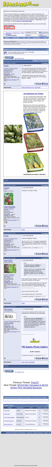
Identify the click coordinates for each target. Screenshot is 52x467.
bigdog (6, 188)
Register (7, 37)
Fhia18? (35, 382)
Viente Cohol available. (9, 417)
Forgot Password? (43, 35)
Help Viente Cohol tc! (9, 420)
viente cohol (7, 410)
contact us (11, 25)
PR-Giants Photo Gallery (35, 347)
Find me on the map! (9, 69)
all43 (26, 362)
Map (29, 37)
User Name (28, 32)
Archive (46, 432)
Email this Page (20, 58)
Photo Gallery (16, 37)
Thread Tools (43, 60)
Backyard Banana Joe (28, 87)
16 (9, 327)
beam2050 (37, 87)
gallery (24, 42)
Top (49, 432)
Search (45, 37)
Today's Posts (36, 37)
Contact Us (29, 432)
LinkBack (35, 60)
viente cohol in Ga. (8, 424)
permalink (45, 63)
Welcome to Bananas (12, 79)
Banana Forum (16, 32)
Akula (6, 66)
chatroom (22, 49)
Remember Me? (43, 32)
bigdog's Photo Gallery (9, 206)
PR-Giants (8, 309)
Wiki (24, 37)
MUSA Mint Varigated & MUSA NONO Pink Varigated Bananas (29, 386)
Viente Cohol (7, 413)
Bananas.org (9, 32)
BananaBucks (7, 74)
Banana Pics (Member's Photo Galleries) (16, 432)
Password (28, 35)
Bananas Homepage (38, 432)
